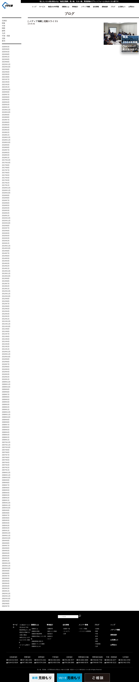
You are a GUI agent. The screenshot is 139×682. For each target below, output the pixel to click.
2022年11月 (6, 64)
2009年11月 (6, 384)
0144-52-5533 (13, 659)
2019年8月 (6, 117)
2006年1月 (6, 500)
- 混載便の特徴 (35, 631)
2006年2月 (6, 498)
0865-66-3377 (111, 659)
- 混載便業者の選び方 (37, 641)
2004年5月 (6, 550)
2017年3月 (6, 180)
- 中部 (96, 633)
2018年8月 (6, 147)
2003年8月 (6, 573)
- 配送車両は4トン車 (18, 633)
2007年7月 (6, 455)
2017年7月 (6, 170)
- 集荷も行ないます (18, 641)
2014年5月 (6, 258)
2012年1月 (6, 319)
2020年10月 (6, 89)
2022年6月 (6, 72)
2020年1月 (6, 107)
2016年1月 (6, 215)
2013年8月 (6, 281)
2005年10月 (6, 508)
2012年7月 (6, 304)
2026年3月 (6, 47)
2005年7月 (6, 515)
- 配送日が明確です (18, 636)
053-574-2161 (41, 659)
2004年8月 (6, 543)
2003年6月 (6, 578)
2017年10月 (6, 162)
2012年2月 (6, 316)
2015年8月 (6, 225)
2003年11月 (6, 566)
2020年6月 (6, 97)
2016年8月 (6, 198)
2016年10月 (6, 193)
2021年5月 (6, 82)
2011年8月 (6, 331)
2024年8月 (6, 54)
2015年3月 (6, 238)
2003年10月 (6, 568)
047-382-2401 (27, 659)
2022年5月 (6, 74)
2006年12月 (6, 472)
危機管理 (50, 628)
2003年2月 (6, 588)
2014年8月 (6, 251)
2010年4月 (6, 372)
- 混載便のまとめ (36, 646)
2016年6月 (6, 203)
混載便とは (65, 6)
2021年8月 (6, 77)
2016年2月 (6, 213)
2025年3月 (6, 52)
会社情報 (96, 6)
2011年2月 (6, 346)
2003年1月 (6, 591)
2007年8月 (6, 452)
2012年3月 (6, 314)
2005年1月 (6, 530)
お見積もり (121, 6)
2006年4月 (6, 493)
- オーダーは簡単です (19, 646)
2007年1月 (6, 470)
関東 (3, 23)
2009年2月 (6, 407)
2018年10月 (6, 142)
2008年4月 (6, 432)
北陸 (3, 38)
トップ (34, 6)
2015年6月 (6, 230)
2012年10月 (6, 296)
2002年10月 (6, 598)
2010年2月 (6, 377)
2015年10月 (6, 223)
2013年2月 (6, 286)
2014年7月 (6, 253)
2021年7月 (6, 79)
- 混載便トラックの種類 (37, 644)
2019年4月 (6, 127)
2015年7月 (6, 228)
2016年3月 (6, 210)
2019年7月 (6, 120)
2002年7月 (6, 606)
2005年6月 (6, 518)
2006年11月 (6, 475)
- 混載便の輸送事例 (36, 633)
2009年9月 (6, 389)
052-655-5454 (55, 659)
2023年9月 (6, 59)
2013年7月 (6, 283)
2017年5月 (6, 175)
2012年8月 (6, 301)
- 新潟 (96, 636)
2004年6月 (6, 548)
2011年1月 (6, 349)
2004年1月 (6, 561)
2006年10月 (6, 477)
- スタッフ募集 (83, 628)
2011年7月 (6, 334)
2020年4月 (6, 102)
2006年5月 (6, 490)
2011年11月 (6, 324)
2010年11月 (6, 354)
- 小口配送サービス (18, 628)
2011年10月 (6, 326)
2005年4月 (6, 523)
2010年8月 (6, 362)
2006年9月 (6, 480)
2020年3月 (6, 104)
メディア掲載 (85, 6)
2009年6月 (6, 397)
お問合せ (131, 6)
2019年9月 (6, 115)
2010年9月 (6, 359)
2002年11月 (6, 596)
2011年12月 (6, 321)
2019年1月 (6, 135)
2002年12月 (6, 593)
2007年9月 (6, 450)
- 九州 (96, 646)
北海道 (4, 20)
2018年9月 (6, 145)
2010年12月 (6, 351)
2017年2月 (6, 183)
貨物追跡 (105, 6)
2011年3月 (6, 344)
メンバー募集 (83, 625)
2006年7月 (6, 485)
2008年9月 (6, 420)
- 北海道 (97, 628)
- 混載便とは (34, 628)
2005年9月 (6, 510)
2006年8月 (6, 482)
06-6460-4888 (83, 659)
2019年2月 (6, 132)
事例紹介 (75, 6)
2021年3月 (6, 84)
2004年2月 (6, 558)
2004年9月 (6, 540)
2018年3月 (6, 155)
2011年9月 (6, 329)
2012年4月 (6, 311)
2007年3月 (6, 465)
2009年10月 (6, 387)
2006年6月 (6, 488)
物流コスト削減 (52, 631)
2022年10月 (6, 67)
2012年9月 (6, 299)
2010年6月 (6, 367)
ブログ (113, 6)
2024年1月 (6, 57)
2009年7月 (6, 394)
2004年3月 (6, 556)
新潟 (3, 41)
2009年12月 (6, 382)
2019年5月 (6, 125)
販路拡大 (50, 636)
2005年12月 (6, 503)
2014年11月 (6, 246)
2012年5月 (6, 309)
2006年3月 (6, 495)
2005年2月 (6, 528)
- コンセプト (66, 631)
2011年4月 (6, 341)
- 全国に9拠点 (17, 639)
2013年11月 (6, 273)
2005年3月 (6, 525)
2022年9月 (6, 69)
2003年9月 (6, 571)
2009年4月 (6, 402)
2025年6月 (6, 49)
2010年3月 (6, 374)
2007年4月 (6, 462)
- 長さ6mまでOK (17, 631)
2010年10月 (6, 356)
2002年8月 (6, 603)
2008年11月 (6, 414)
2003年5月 (6, 581)
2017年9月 (6, 165)
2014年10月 (6, 248)
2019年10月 (6, 112)
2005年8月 (6, 513)
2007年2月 (6, 467)
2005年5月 (6, 520)
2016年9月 (6, 195)
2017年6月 (6, 172)
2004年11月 (6, 535)
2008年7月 (6, 425)
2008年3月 (6, 435)
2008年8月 (6, 422)
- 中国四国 (97, 644)
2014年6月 (6, 256)
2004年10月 (6, 538)
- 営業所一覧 (66, 628)
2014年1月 (6, 268)
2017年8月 (6, 167)
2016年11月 (6, 190)
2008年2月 (6, 437)
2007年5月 (6, 460)
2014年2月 (6, 266)
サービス (42, 6)
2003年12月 (6, 563)
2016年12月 (6, 188)
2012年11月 (6, 293)
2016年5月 (6, 205)
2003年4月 (6, 583)
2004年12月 (6, 533)
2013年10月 (6, 276)
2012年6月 (6, 306)
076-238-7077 (69, 659)
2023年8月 (6, 62)
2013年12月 (6, 271)
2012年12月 (6, 291)
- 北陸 (96, 639)
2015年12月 (6, 218)
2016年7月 (6, 200)
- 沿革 (64, 633)
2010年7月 (6, 364)
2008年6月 (6, 427)
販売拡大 (50, 633)
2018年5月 (6, 152)
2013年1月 (6, 288)
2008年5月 (6, 430)
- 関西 (96, 641)
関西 (3, 28)
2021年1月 (6, 87)
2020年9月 (6, 92)
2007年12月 (6, 442)
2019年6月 (6, 122)
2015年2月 (6, 241)
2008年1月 (6, 440)
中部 (3, 26)
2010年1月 (6, 379)
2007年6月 (6, 457)
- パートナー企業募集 (85, 631)
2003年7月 (6, 576)
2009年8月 (6, 392)
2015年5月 (6, 233)
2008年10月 (6, 417)
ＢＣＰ (49, 639)
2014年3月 (6, 263)
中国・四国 (6, 36)
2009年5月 (6, 399)
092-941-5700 (125, 659)
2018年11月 (6, 140)
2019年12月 (6, 110)
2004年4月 (6, 553)
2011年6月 (6, 336)
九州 (3, 33)
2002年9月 (6, 601)
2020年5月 (6, 99)
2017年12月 (6, 160)
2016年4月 (6, 208)
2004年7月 (6, 545)
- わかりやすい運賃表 (19, 644)
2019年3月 (6, 130)
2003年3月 (6, 586)
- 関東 (96, 631)
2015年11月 (6, 220)
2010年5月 (6, 369)
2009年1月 (6, 409)
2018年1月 (6, 157)
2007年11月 (6, 445)
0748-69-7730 (97, 659)
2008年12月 (6, 412)
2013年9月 (6, 278)
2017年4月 (6, 178)
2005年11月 (6, 505)
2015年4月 (6, 235)
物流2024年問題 (53, 6)
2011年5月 (6, 339)
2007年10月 (6, 447)
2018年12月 (6, 137)
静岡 (3, 31)
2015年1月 (6, 243)
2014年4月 (6, 261)
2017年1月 (6, 185)
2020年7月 (6, 94)
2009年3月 (6, 404)
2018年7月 (6, 150)
